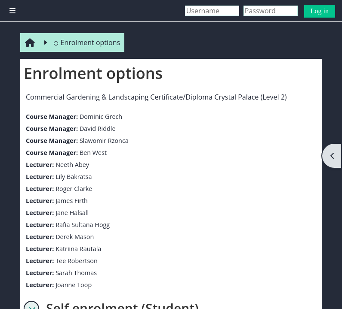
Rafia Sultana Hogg (82, 225)
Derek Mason (74, 237)
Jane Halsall (72, 213)
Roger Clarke (73, 189)
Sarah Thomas (76, 273)
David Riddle (98, 128)
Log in (320, 11)
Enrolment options (86, 42)
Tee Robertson (76, 261)
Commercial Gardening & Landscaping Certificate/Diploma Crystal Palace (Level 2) (156, 97)
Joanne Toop (73, 285)
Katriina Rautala (78, 249)
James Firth (71, 201)
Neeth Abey (72, 165)
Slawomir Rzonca (104, 140)
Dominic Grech (101, 116)
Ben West (93, 152)
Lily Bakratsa (73, 177)
